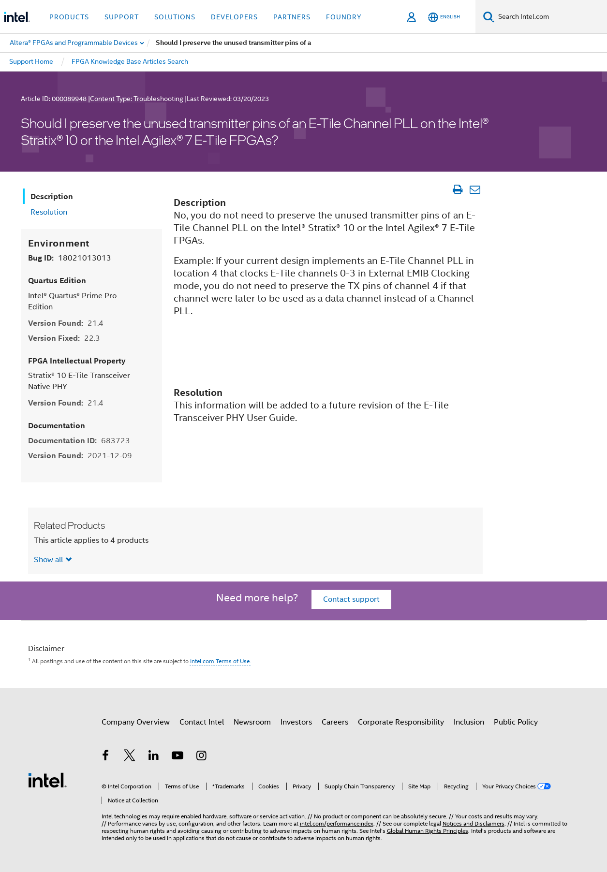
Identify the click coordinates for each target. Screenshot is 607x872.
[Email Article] (475, 189)
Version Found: (66, 323)
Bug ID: (69, 258)
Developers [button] (234, 17)
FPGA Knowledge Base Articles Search (130, 61)
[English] (444, 17)
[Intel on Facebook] (106, 757)
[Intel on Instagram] (201, 757)
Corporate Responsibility (401, 722)
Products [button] (69, 17)
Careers (335, 722)
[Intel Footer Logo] (47, 780)
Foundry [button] (344, 17)
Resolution (48, 212)
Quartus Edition (57, 281)
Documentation (56, 426)
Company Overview (136, 722)
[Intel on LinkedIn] (154, 757)
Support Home (31, 61)
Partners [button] (292, 17)
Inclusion (469, 722)
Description (51, 196)
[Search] (488, 17)
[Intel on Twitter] (129, 757)
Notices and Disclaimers (473, 823)
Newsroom (252, 722)
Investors (296, 722)
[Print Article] (457, 189)
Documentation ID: (79, 441)
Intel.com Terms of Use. (220, 661)
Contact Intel (201, 722)
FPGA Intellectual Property (77, 361)
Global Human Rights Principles (427, 830)
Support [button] (121, 17)
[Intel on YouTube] (177, 757)
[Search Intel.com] (550, 16)
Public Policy (516, 722)
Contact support (351, 599)
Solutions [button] (174, 17)
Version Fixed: (64, 338)
